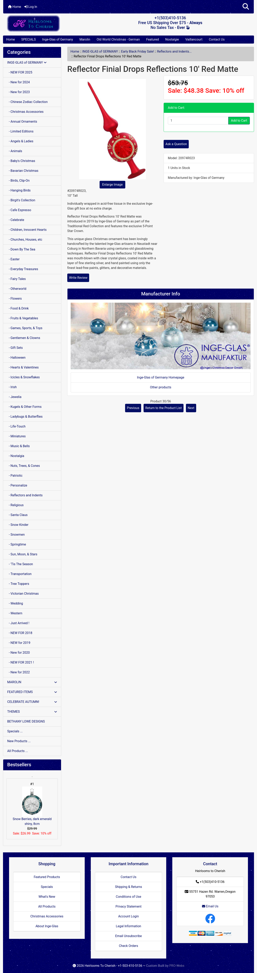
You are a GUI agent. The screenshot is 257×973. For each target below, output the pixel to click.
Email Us (210, 906)
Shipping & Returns (128, 887)
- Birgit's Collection (21, 200)
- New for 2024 (18, 82)
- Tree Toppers (18, 584)
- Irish (12, 387)
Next (191, 408)
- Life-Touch (16, 426)
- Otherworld (16, 289)
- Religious (15, 505)
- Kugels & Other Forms (24, 407)
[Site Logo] (45, 23)
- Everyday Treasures (22, 269)
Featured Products (47, 877)
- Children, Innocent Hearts (27, 230)
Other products (160, 387)
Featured (152, 39)
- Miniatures (16, 436)
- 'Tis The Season (20, 564)
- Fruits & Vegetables (22, 318)
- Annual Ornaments (22, 121)
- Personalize (17, 485)
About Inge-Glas (47, 926)
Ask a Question (176, 144)
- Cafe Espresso (19, 210)
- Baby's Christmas (21, 161)
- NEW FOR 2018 (19, 633)
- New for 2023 (18, 92)
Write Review (78, 278)
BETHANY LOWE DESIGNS (26, 721)
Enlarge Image (112, 184)
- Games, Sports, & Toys (24, 328)
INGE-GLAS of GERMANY (100, 51)
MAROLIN (32, 682)
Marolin (85, 39)
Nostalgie (172, 39)
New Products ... (19, 741)
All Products (46, 906)
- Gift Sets (15, 348)
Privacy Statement (128, 906)
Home (14, 7)
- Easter (13, 259)
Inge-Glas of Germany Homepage (160, 377)
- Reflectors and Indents (25, 495)
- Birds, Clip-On (18, 180)
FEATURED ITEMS (32, 692)
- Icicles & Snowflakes (23, 377)
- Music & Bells (18, 446)
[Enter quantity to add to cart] (198, 120)
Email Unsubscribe (128, 936)
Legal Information (128, 926)
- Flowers (14, 298)
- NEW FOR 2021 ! (20, 662)
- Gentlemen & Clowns (23, 338)
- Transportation (19, 574)
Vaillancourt (193, 39)
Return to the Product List (163, 408)
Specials (47, 887)
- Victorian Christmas (23, 593)
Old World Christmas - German (118, 39)
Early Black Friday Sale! (137, 51)
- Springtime (16, 544)
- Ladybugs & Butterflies (25, 416)
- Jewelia (14, 397)
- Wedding (15, 603)
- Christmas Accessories (25, 112)
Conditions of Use (128, 897)
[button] (246, 7)
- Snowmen (16, 534)
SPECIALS (28, 39)
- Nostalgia (15, 456)
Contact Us (217, 39)
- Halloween (16, 357)
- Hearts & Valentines (23, 367)
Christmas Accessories (46, 916)
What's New (47, 897)
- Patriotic (14, 475)
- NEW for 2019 (18, 643)
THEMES (32, 711)
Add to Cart (239, 120)
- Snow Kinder (17, 525)
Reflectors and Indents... (174, 51)
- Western (14, 613)
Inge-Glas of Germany (57, 39)
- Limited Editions (20, 131)
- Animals (14, 151)
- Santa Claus (17, 515)
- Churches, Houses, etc (24, 239)
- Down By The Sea (21, 249)
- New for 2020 (18, 652)
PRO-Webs (176, 966)
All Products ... (17, 751)
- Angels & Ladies (20, 141)
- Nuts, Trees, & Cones (23, 466)
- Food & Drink (18, 308)
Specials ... (15, 731)
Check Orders (128, 946)
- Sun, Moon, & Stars (22, 554)
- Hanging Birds (19, 190)
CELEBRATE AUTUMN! (32, 702)
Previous (133, 408)
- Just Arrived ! (18, 623)
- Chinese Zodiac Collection (27, 102)
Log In (30, 7)
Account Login (128, 916)
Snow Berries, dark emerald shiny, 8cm (32, 806)
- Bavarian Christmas (22, 171)
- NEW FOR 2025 (19, 72)
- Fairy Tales (16, 279)
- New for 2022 (18, 672)
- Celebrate (15, 220)
